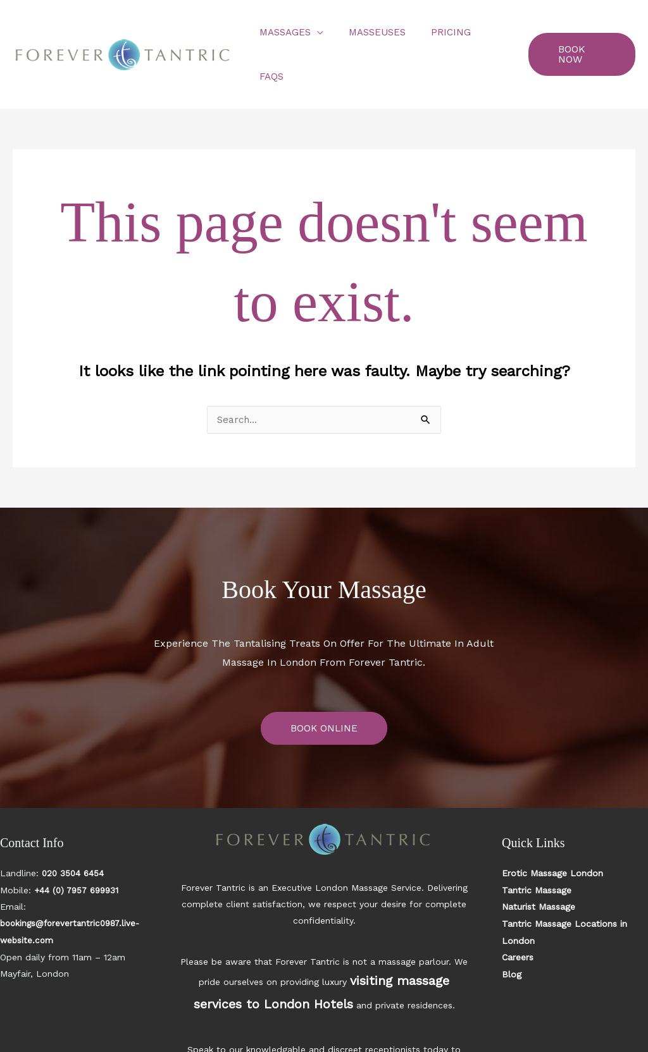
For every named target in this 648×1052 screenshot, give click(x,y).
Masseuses (368, 32)
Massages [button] (283, 32)
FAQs (487, 32)
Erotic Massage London (552, 829)
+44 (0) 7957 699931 (79, 846)
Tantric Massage (536, 846)
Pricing (436, 32)
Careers (517, 912)
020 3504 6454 (74, 829)
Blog (511, 928)
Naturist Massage (538, 862)
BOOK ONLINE (324, 684)
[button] (578, 32)
